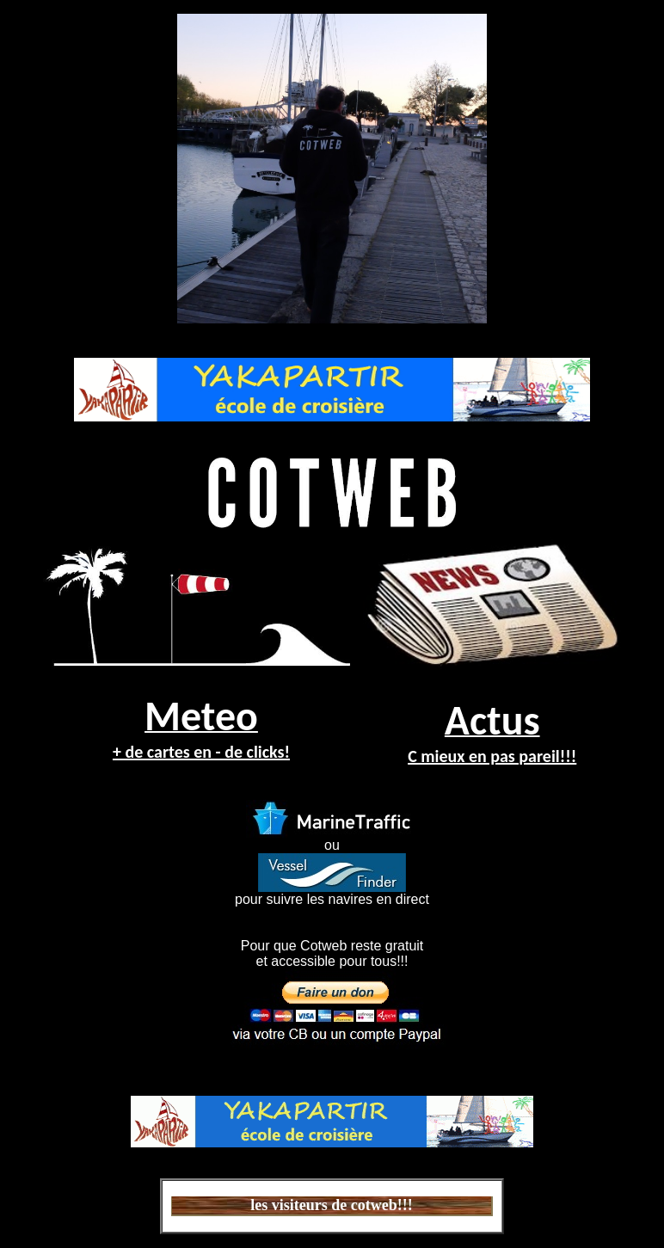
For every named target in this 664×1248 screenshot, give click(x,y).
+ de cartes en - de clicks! (201, 751)
